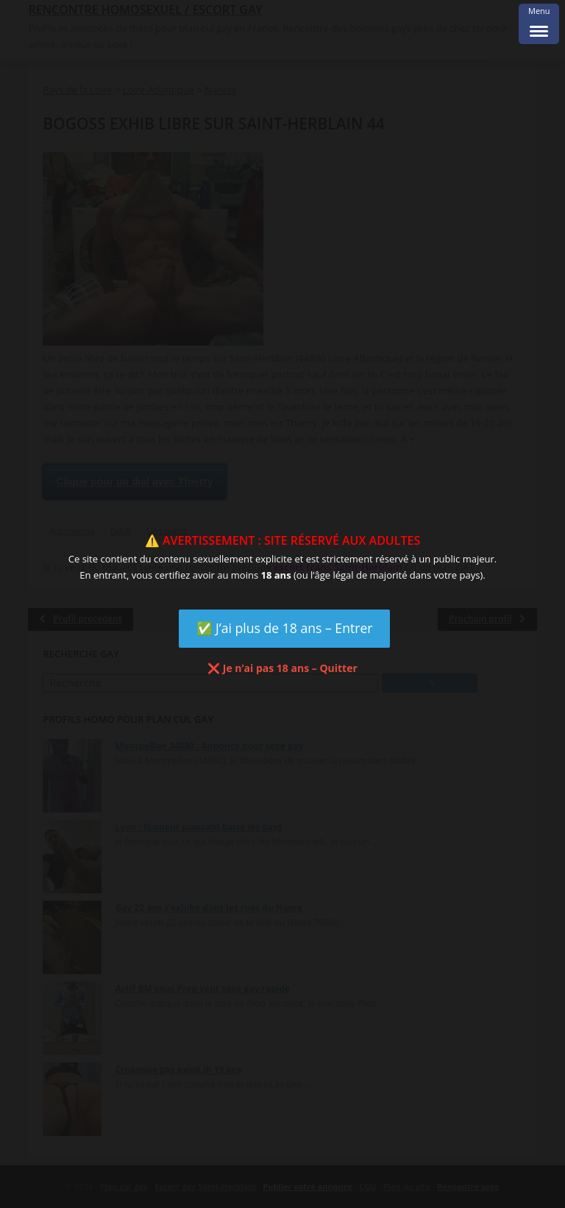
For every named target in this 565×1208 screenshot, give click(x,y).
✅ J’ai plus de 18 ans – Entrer (284, 628)
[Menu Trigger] (539, 24)
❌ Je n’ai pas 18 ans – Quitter (282, 668)
